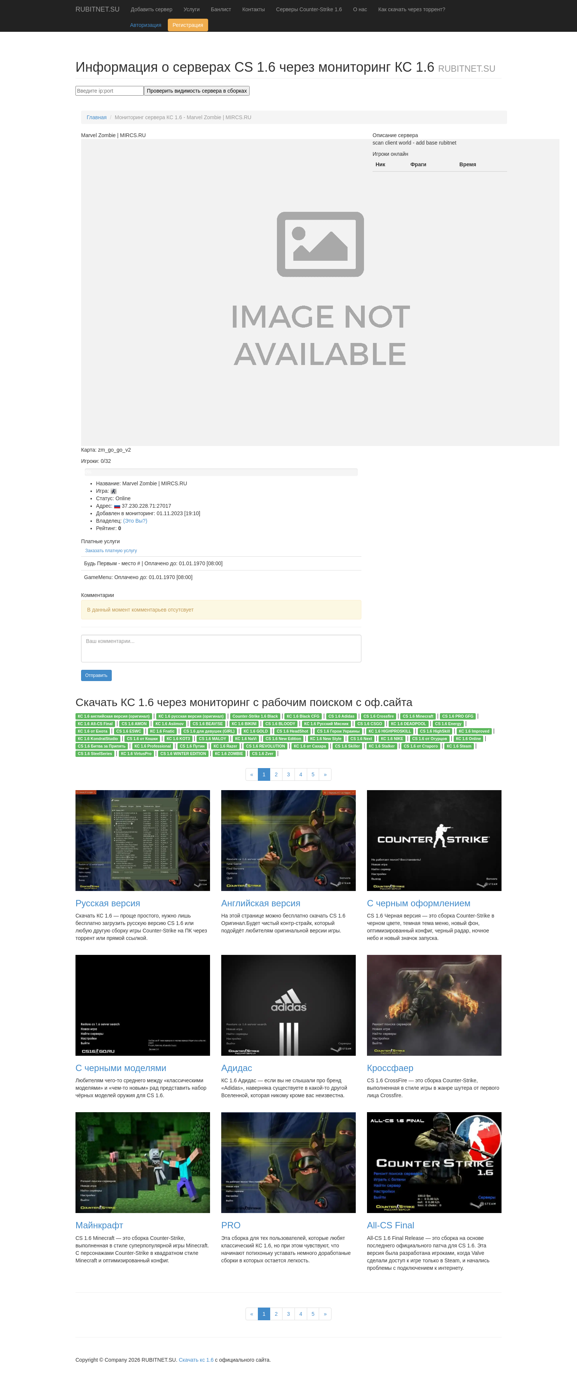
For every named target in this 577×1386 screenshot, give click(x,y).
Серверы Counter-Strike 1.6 (309, 9)
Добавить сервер (151, 9)
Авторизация (145, 25)
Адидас (236, 1068)
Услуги (191, 9)
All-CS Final (390, 1225)
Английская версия (260, 903)
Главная (97, 117)
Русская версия (107, 903)
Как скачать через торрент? (411, 9)
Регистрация (188, 25)
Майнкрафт (99, 1225)
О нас (360, 9)
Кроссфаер (390, 1068)
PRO (231, 1225)
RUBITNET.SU (97, 9)
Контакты (253, 9)
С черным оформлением (418, 903)
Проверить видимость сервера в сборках (197, 91)
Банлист (221, 9)
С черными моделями (120, 1068)
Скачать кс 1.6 (196, 1360)
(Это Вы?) (135, 521)
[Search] (109, 91)
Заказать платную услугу (111, 550)
